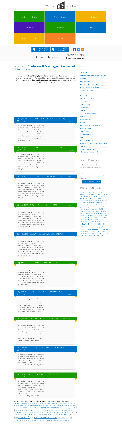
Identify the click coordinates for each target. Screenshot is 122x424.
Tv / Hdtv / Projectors (87, 113)
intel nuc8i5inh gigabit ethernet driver (60, 384)
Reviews (55, 17)
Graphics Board (85, 60)
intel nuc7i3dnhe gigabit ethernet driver (36, 384)
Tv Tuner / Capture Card (88, 92)
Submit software (90, 17)
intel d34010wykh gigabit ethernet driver (30, 389)
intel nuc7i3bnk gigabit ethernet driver (36, 399)
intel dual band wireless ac (99, 186)
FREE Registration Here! (91, 161)
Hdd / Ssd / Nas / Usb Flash (89, 63)
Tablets (82, 89)
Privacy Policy (61, 406)
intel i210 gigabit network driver (46, 386)
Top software (43, 17)
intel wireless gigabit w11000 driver (65, 391)
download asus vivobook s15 (93, 188)
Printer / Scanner (86, 81)
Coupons (67, 17)
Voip (81, 116)
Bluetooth (83, 48)
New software (31, 17)
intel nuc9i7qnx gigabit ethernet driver (60, 399)
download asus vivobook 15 (93, 175)
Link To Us (47, 406)
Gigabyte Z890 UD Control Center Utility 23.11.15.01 (37, 184)
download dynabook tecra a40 (96, 181)
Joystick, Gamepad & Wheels (90, 66)
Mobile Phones (85, 98)
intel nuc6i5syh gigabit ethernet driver (50, 382)
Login (42, 35)
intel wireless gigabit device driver (47, 393)
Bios (81, 45)
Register (56, 35)
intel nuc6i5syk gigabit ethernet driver (26, 382)
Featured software (20, 17)
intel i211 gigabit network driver (37, 396)
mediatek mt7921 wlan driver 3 (90, 200)
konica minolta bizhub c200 (89, 184)
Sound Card (84, 86)
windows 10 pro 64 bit (87, 190)
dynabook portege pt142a (95, 206)
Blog (79, 17)
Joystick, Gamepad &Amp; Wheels (91, 134)
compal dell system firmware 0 (92, 214)
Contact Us (75, 406)
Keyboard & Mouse (86, 69)
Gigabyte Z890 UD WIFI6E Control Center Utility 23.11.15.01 (40, 155)
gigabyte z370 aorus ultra (94, 192)
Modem (82, 95)
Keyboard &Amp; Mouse (88, 128)
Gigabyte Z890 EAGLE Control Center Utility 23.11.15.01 (38, 242)
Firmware (83, 57)
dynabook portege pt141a (99, 173)
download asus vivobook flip (95, 198)
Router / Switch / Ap (87, 83)
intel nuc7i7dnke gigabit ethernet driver (41, 391)
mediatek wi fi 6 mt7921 (87, 171)
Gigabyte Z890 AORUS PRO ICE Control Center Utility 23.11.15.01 (42, 297)
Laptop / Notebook (86, 119)
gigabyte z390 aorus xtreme (89, 175)
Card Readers (84, 51)
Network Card (85, 75)
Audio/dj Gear (84, 110)
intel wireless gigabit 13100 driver (25, 393)
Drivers (102, 17)
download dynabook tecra (92, 204)
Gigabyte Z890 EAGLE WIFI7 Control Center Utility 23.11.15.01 (40, 213)
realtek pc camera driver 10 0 (89, 210)
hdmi (81, 188)
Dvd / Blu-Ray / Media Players (90, 104)
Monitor (82, 101)
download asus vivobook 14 (91, 207)
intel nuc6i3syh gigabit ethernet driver (56, 389)
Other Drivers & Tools (87, 78)
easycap (105, 208)
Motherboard (84, 72)
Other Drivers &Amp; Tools (89, 131)
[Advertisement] (45, 78)
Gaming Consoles (86, 107)
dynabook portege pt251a (94, 194)
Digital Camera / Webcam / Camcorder (93, 54)
